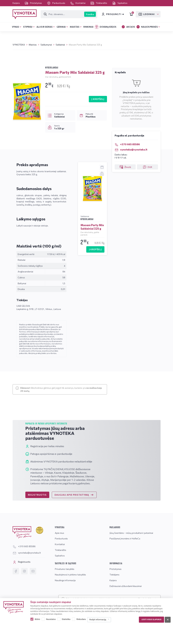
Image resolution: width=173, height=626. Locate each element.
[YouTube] (33, 571)
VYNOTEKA (19, 44)
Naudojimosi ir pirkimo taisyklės (70, 574)
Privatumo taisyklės (64, 569)
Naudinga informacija (65, 580)
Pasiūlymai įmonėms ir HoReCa (125, 538)
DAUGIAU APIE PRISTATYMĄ (74, 495)
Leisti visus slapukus (151, 620)
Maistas (33, 44)
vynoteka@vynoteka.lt (131, 149)
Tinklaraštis (99, 3)
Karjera (16, 3)
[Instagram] (24, 571)
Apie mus (59, 533)
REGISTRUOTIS (37, 494)
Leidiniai (146, 14)
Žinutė (125, 167)
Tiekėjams (114, 574)
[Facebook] (16, 571)
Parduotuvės (56, 3)
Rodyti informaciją (97, 619)
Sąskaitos (119, 3)
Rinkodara (81, 619)
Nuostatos (51, 619)
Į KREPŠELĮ (98, 99)
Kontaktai (78, 3)
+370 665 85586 (127, 144)
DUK (147, 167)
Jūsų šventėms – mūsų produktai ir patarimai (131, 533)
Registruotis (21, 562)
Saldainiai (60, 44)
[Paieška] (62, 14)
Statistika (66, 619)
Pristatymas (33, 3)
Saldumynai (46, 44)
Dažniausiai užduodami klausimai (126, 586)
